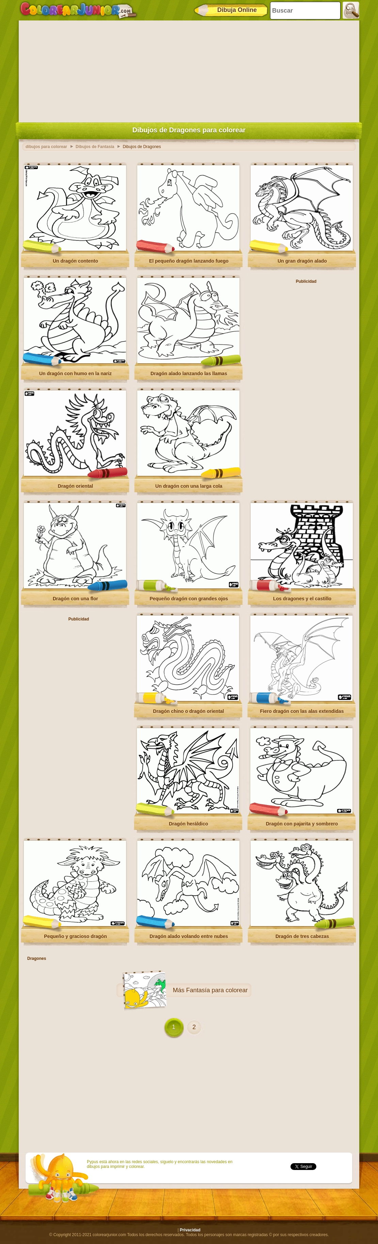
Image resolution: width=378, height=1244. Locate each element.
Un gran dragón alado (302, 261)
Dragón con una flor (75, 598)
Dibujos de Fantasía (95, 146)
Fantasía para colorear (217, 990)
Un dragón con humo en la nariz (75, 373)
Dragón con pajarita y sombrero (302, 823)
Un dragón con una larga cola (188, 486)
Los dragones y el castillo (302, 598)
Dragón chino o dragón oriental (188, 711)
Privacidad (190, 1230)
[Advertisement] (189, 70)
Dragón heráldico (188, 823)
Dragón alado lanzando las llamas (189, 373)
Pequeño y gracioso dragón (75, 936)
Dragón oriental (75, 486)
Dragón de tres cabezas (302, 936)
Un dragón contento (75, 261)
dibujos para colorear (46, 146)
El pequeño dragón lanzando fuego (189, 261)
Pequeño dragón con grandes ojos (188, 598)
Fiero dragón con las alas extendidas (302, 711)
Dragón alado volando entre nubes (188, 936)
